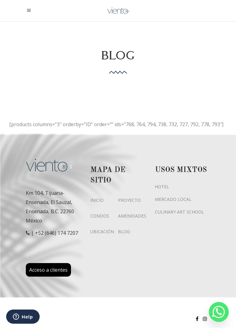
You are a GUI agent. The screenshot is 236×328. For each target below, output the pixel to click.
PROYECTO (129, 200)
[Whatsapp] (218, 312)
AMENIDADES (132, 216)
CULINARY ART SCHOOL (179, 212)
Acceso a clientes (48, 269)
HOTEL (162, 187)
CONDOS (99, 216)
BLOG (124, 231)
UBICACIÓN (102, 231)
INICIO (97, 200)
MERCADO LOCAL (173, 199)
